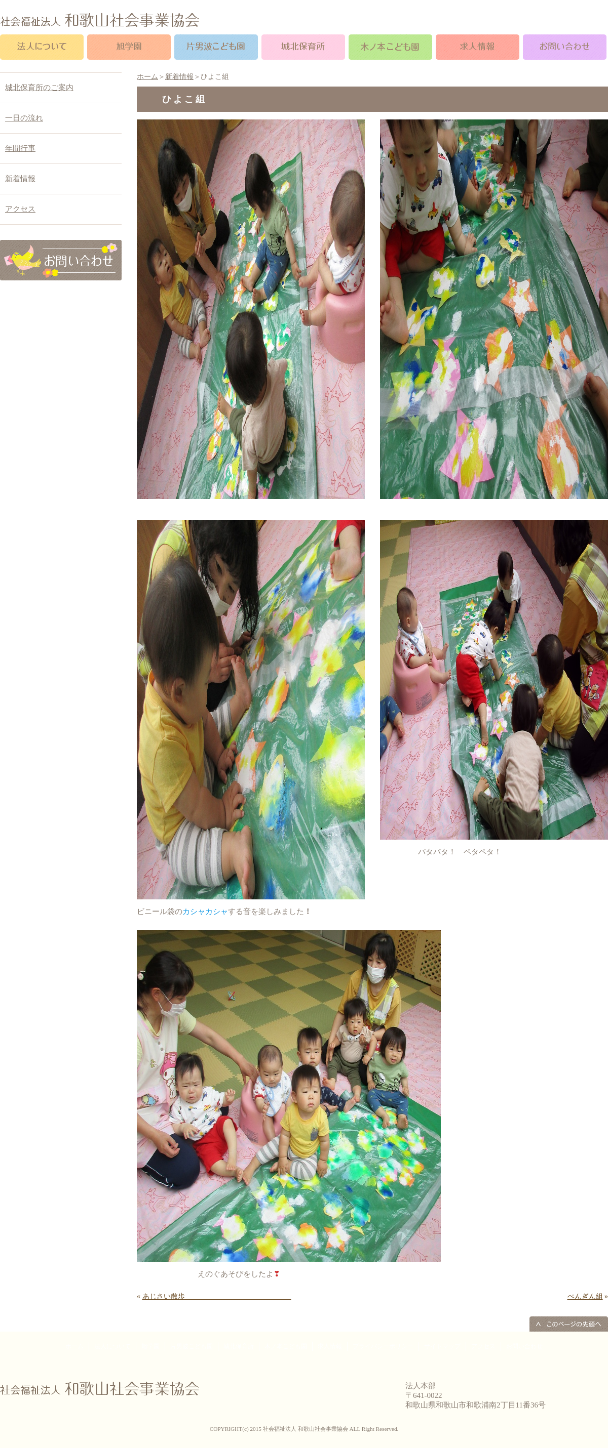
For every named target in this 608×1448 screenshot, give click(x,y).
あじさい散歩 (216, 1296)
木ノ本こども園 (285, 1346)
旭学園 (150, 1346)
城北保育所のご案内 (39, 88)
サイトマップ (442, 1346)
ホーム (147, 76)
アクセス (20, 209)
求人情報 (330, 1346)
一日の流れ (24, 118)
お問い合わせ (524, 1346)
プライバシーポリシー (383, 1346)
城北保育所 (238, 1346)
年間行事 (20, 148)
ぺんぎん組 (585, 1296)
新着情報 (179, 76)
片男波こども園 (191, 1346)
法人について (112, 1346)
